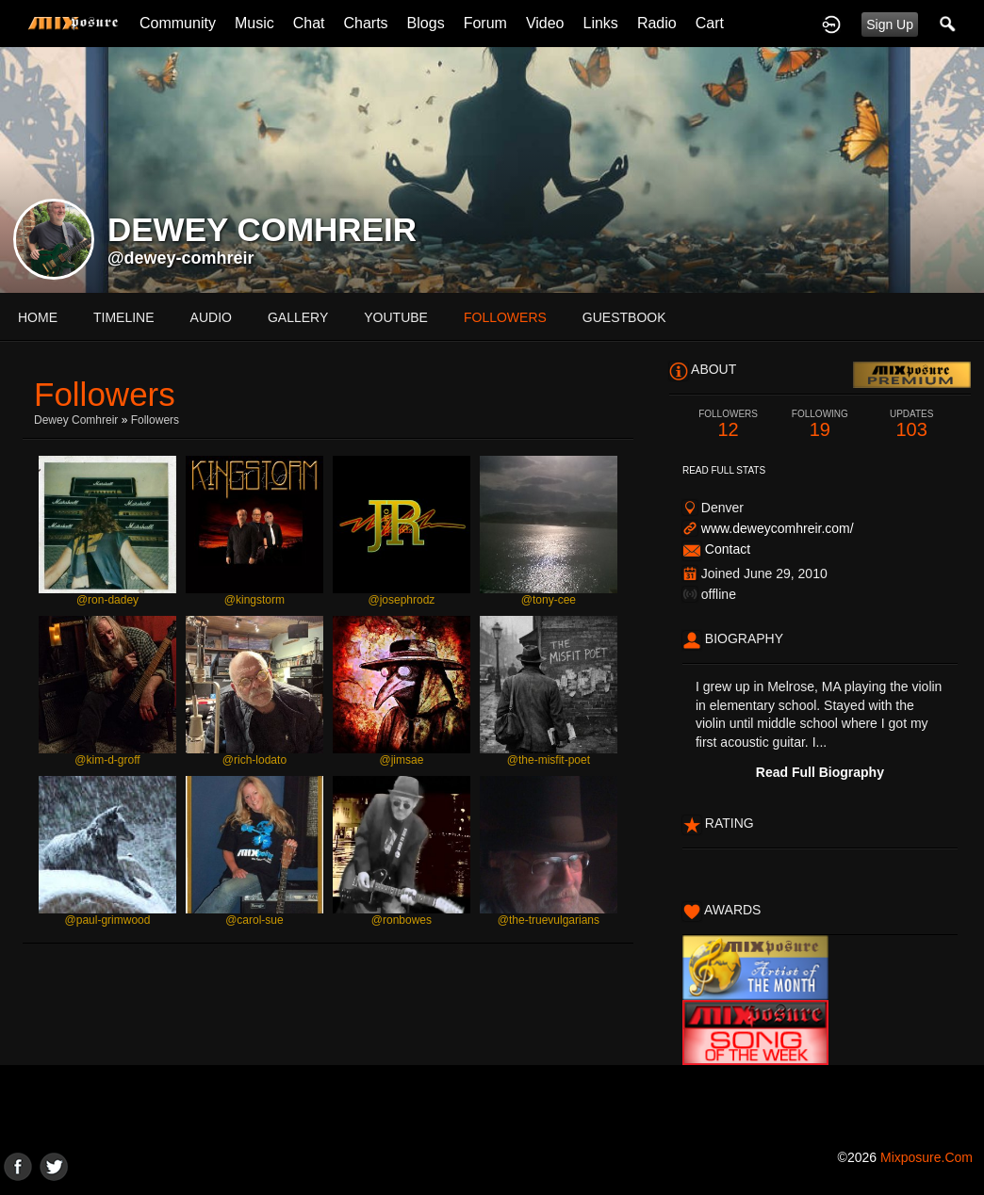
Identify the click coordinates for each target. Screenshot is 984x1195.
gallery (298, 317)
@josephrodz (401, 599)
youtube (396, 317)
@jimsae (401, 760)
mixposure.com (926, 1157)
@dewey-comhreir (180, 258)
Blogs (426, 23)
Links (600, 23)
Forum (485, 23)
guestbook (624, 317)
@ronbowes (401, 920)
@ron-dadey (107, 599)
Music (254, 23)
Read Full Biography (820, 772)
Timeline (124, 317)
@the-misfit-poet (548, 760)
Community (177, 23)
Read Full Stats (723, 470)
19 (819, 424)
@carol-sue (254, 920)
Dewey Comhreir (76, 420)
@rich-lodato (254, 760)
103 (912, 424)
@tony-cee (548, 599)
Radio (657, 23)
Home (37, 317)
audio (211, 317)
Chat (309, 23)
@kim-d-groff (106, 760)
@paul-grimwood (108, 920)
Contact (727, 549)
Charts (365, 23)
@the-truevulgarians (548, 920)
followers (505, 317)
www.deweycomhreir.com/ (777, 528)
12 (728, 424)
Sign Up (889, 24)
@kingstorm (254, 599)
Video (545, 23)
